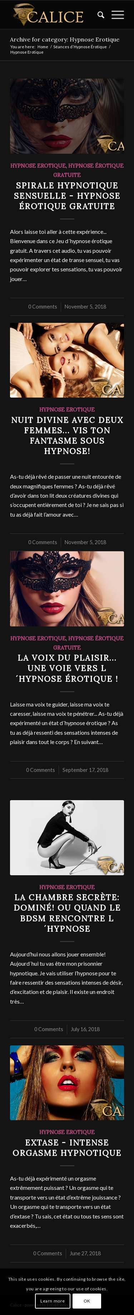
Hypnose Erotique (38, 166)
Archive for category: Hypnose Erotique (64, 39)
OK (87, 1301)
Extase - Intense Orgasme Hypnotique (67, 1147)
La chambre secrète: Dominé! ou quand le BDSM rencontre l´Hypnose (67, 913)
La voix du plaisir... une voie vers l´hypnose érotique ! (67, 668)
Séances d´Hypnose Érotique (80, 46)
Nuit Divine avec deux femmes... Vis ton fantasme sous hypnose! (67, 435)
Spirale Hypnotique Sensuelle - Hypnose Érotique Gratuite (67, 195)
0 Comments (42, 307)
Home (43, 46)
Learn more (52, 1301)
